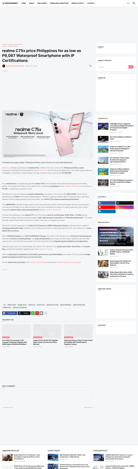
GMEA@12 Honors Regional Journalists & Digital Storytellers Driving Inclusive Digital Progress (122, 127)
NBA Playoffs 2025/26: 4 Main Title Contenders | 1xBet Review (72, 456)
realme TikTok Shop (79, 305)
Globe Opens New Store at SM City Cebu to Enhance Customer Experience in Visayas (122, 274)
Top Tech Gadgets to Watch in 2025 (121, 138)
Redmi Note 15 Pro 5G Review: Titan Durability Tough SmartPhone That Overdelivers (27, 457)
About (31, 3)
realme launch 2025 (52, 305)
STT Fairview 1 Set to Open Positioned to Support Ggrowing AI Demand (119, 160)
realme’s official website (38, 262)
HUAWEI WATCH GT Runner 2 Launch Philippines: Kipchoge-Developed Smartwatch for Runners (119, 457)
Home (23, 3)
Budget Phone (22, 305)
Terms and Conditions (59, 3)
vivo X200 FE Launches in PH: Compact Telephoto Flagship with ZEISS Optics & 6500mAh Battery (14, 342)
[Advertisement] (67, 25)
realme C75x (41, 305)
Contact (91, 3)
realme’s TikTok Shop (73, 186)
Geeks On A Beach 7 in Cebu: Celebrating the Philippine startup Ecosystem (120, 148)
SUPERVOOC (7, 307)
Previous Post (8, 407)
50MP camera (13, 46)
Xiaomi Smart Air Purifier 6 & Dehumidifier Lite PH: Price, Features (120, 263)
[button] (129, 3)
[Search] (113, 66)
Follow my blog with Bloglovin (12, 44)
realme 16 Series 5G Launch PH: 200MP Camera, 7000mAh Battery (121, 252)
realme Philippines (65, 305)
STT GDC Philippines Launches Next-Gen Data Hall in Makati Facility (121, 182)
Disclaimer (42, 3)
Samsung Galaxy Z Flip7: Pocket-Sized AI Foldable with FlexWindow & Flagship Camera (78, 342)
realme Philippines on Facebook (68, 262)
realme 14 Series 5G (52, 210)
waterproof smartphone (20, 307)
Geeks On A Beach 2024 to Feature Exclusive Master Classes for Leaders (119, 171)
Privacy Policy (77, 3)
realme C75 (43, 170)
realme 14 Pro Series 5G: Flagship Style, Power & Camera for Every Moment (45, 342)
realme (5, 168)
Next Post (87, 407)
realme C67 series (45, 249)
